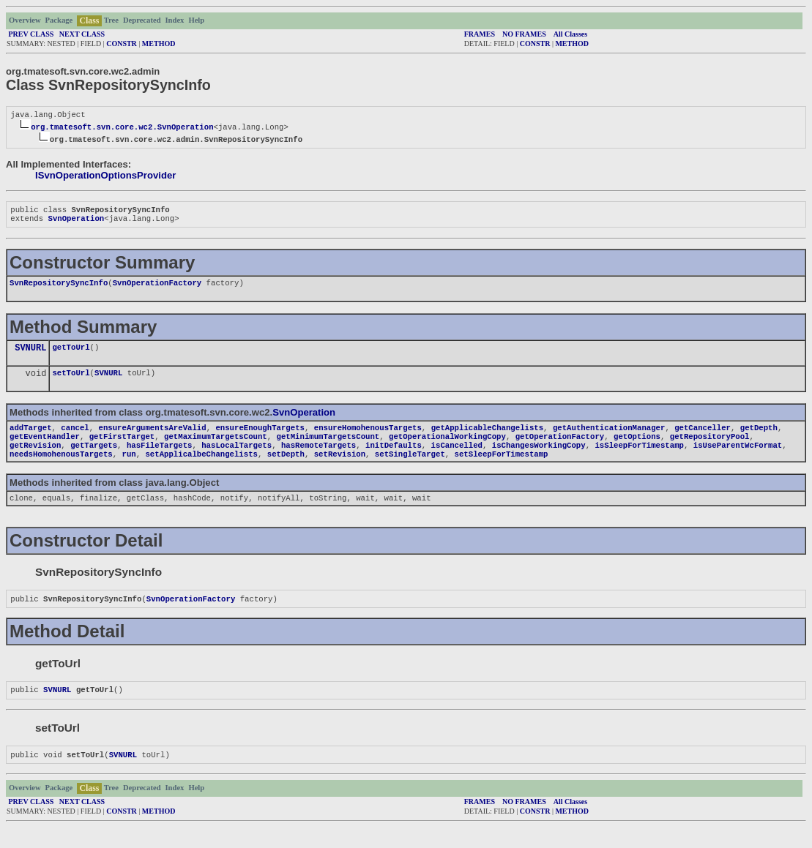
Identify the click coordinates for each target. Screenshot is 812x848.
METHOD (159, 44)
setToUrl (70, 381)
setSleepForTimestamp (501, 468)
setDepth (286, 468)
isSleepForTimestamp (639, 458)
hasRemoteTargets (318, 458)
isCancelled (457, 458)
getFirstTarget (122, 448)
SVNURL (30, 355)
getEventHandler (45, 448)
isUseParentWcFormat (737, 458)
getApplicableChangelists (487, 437)
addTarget (31, 437)
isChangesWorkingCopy (539, 458)
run (128, 468)
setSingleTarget (410, 468)
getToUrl (70, 354)
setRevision (339, 468)
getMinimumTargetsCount (328, 448)
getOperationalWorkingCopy (447, 448)
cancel (75, 437)
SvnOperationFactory (157, 288)
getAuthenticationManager (609, 437)
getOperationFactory (559, 448)
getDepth (759, 437)
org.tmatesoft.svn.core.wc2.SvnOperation (122, 128)
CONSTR (121, 44)
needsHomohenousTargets (61, 468)
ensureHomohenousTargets (368, 437)
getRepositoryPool (710, 448)
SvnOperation (76, 222)
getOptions (637, 448)
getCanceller (702, 437)
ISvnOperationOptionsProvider (105, 176)
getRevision (35, 458)
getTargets (93, 458)
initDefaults (393, 458)
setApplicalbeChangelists (201, 468)
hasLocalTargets (236, 458)
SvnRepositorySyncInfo (59, 288)
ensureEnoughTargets (259, 437)
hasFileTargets (160, 458)
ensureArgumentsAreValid (152, 437)
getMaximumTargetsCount (215, 448)
